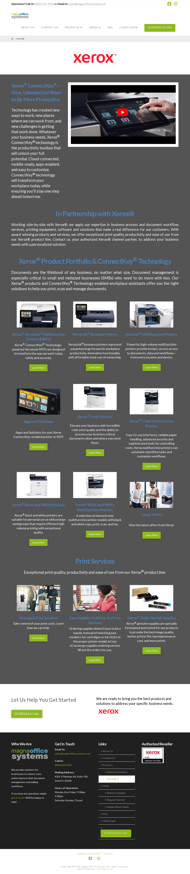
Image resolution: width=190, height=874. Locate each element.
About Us (107, 750)
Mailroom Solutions (116, 772)
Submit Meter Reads (117, 806)
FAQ (104, 813)
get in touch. (18, 797)
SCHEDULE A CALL (160, 27)
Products (107, 765)
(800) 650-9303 (44, 3)
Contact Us (108, 757)
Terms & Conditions (89, 854)
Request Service (115, 799)
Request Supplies (115, 792)
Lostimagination (104, 869)
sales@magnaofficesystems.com (87, 3)
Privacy (108, 854)
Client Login (108, 820)
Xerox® (112, 778)
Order (105, 785)
